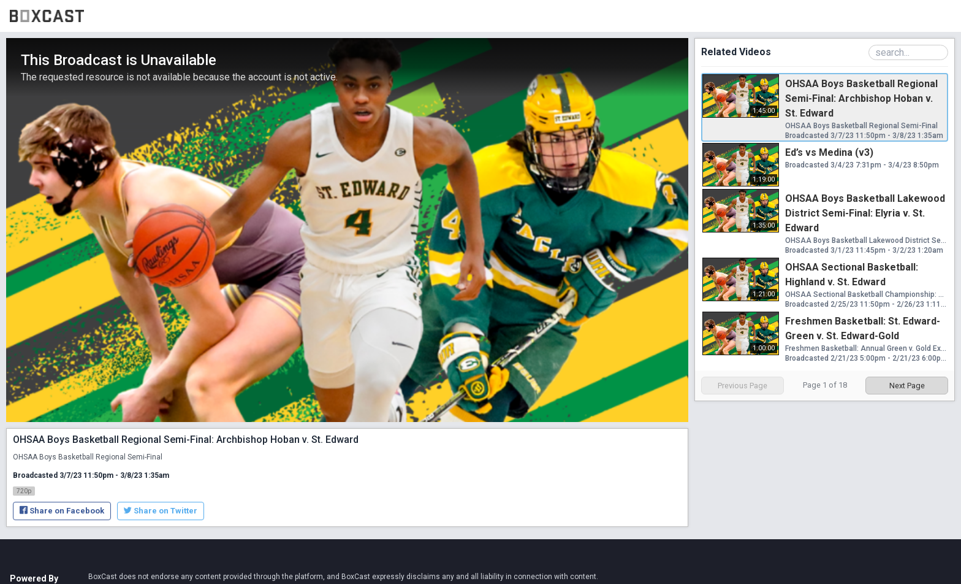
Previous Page (742, 385)
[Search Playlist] (908, 52)
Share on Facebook (62, 510)
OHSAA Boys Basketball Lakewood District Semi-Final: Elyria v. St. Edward (865, 213)
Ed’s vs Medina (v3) (829, 152)
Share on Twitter (160, 510)
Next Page (907, 385)
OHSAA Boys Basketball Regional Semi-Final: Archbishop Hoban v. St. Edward (861, 98)
